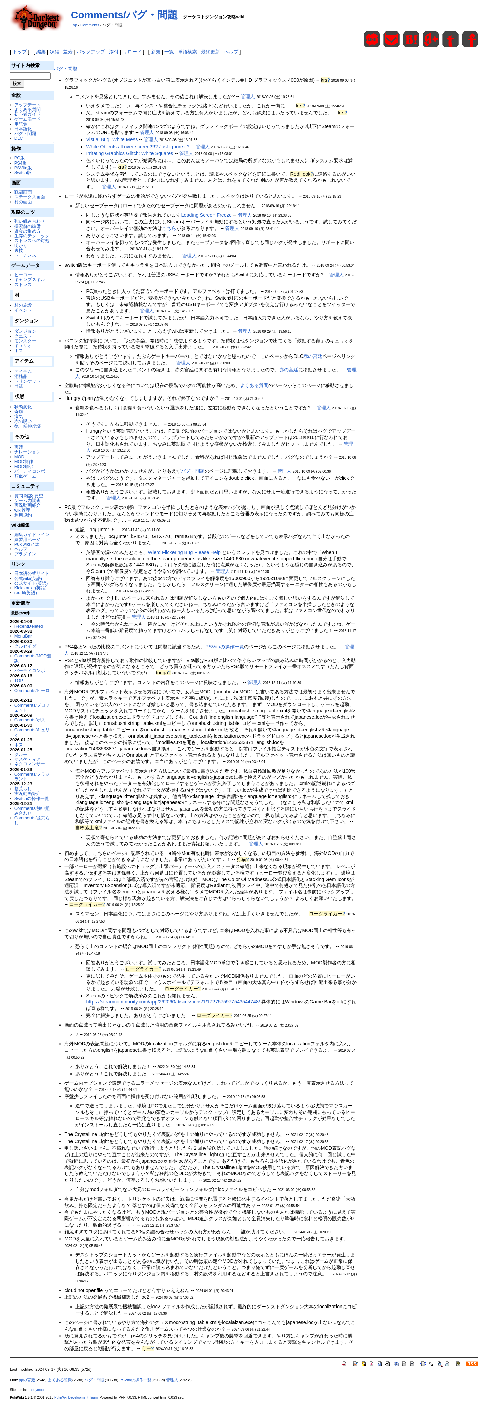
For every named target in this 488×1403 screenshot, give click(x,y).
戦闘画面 (23, 192)
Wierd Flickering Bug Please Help (185, 552)
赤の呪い (23, 421)
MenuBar (23, 636)
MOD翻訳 (23, 466)
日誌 (18, 385)
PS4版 (20, 163)
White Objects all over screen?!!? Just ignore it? (137, 146)
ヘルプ (231, 52)
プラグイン (25, 553)
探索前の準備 (27, 226)
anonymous (36, 1390)
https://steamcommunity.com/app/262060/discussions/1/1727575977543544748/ (173, 1002)
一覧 (169, 52)
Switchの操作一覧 (31, 798)
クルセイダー (27, 646)
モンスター (25, 340)
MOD (19, 456)
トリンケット (27, 381)
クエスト (23, 336)
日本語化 (23, 128)
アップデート (27, 104)
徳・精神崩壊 (27, 426)
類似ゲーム (25, 476)
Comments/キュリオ (32, 732)
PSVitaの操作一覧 (224, 646)
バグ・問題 (25, 133)
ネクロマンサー (29, 764)
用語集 (20, 124)
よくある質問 (27, 109)
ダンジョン (25, 331)
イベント (23, 310)
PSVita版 (23, 167)
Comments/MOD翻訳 (32, 658)
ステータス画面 (29, 196)
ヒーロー (23, 274)
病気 (18, 416)
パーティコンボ (29, 471)
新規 (156, 52)
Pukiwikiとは (26, 544)
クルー (20, 754)
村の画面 (23, 201)
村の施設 (23, 305)
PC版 (19, 157)
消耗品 (20, 376)
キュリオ (23, 345)
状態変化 (23, 406)
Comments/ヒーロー (32, 693)
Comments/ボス (29, 719)
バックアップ (91, 52)
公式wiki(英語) (28, 578)
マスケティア (27, 759)
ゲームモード (27, 119)
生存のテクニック (31, 235)
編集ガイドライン (31, 534)
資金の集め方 (27, 231)
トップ (20, 52)
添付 (114, 52)
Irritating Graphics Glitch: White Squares (129, 153)
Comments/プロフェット (32, 707)
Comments (89, 25)
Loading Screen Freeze (206, 215)
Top (74, 25)
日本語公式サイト (31, 573)
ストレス (23, 284)
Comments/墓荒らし (32, 820)
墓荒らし (23, 788)
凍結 (54, 52)
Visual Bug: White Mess (112, 139)
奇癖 (18, 411)
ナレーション (27, 451)
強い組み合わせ (29, 221)
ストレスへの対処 (31, 240)
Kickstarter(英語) (30, 587)
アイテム (23, 371)
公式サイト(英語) (31, 583)
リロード (132, 52)
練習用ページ (27, 539)
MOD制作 (23, 461)
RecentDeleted (28, 626)
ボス (18, 350)
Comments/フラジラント (32, 776)
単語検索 (187, 52)
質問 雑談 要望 (28, 495)
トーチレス (25, 255)
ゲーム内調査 (27, 500)
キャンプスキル (29, 279)
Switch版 (23, 172)
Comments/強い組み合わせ (32, 811)
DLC (18, 138)
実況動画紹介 (27, 505)
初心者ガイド (27, 114)
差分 (68, 52)
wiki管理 (22, 510)
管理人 (248, 96)
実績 (18, 447)
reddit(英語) (25, 592)
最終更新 (210, 52)
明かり (20, 245)
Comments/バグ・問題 (124, 14)
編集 (41, 52)
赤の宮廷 (312, 356)
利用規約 (23, 515)
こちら (169, 228)
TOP (18, 680)
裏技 (18, 250)
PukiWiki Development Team (76, 1397)
